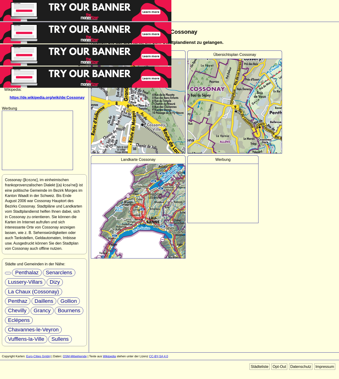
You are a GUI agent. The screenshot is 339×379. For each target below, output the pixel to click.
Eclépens (19, 320)
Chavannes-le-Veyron (33, 330)
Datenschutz (300, 367)
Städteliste (259, 367)
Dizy (55, 282)
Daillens (44, 301)
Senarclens (59, 272)
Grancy (42, 310)
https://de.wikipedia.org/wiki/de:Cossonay (47, 98)
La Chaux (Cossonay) (33, 292)
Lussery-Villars (25, 282)
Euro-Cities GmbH (38, 356)
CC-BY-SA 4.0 (158, 356)
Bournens (69, 310)
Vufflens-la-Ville (26, 339)
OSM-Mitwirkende (75, 356)
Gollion (69, 301)
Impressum (324, 367)
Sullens (60, 339)
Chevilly (17, 310)
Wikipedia (109, 356)
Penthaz (17, 301)
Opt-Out (279, 367)
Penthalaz (27, 272)
